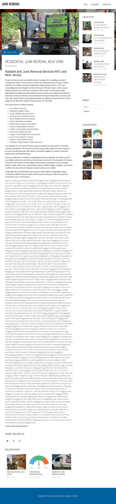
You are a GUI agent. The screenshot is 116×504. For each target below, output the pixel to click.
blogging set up (30, 422)
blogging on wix (32, 274)
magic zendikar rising (39, 232)
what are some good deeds (30, 383)
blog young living (16, 321)
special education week (41, 305)
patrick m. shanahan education (53, 298)
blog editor (67, 269)
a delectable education (34, 407)
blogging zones (22, 295)
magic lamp (38, 347)
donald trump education (31, 321)
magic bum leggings (45, 193)
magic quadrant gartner (48, 303)
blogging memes (43, 180)
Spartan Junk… (99, 48)
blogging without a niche (23, 386)
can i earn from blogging (39, 313)
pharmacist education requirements (18, 222)
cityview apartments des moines (29, 365)
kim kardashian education (14, 422)
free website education (21, 248)
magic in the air (59, 357)
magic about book (35, 331)
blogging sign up (54, 373)
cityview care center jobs (25, 355)
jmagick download (51, 334)
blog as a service (50, 292)
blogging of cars (53, 308)
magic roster (46, 240)
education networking (55, 232)
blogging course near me (31, 230)
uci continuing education (57, 248)
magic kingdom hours (62, 271)
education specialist (29, 339)
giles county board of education (32, 282)
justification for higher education (42, 188)
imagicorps (65, 186)
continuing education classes (51, 321)
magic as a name (66, 365)
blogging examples (62, 219)
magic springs (18, 370)
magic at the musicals (42, 389)
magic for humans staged (51, 214)
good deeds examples (19, 396)
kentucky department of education (54, 378)
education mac (26, 292)
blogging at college (37, 329)
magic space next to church (61, 420)
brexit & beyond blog (49, 295)
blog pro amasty (49, 331)
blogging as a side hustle (57, 355)
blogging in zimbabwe (60, 337)
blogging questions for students (49, 258)
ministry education (61, 188)
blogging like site (27, 318)
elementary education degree (16, 238)
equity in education (43, 266)
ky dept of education (52, 264)
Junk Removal (11, 66)
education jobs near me (34, 342)
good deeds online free (13, 352)
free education (10, 183)
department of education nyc (51, 383)
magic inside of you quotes (19, 256)
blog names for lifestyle (41, 404)
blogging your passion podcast (60, 274)
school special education (53, 324)
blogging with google (39, 243)
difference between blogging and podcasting (32, 277)
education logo (14, 209)
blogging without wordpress (17, 324)
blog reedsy (59, 331)
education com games (33, 227)
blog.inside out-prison (21, 186)
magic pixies (57, 227)
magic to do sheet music (46, 394)
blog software (34, 256)
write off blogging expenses (43, 386)
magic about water (57, 389)
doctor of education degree (23, 409)
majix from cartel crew (58, 404)
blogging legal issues (45, 253)
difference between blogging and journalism (29, 225)
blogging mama (48, 287)
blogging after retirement (36, 238)
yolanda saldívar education (15, 344)
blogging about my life (45, 357)
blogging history (65, 391)
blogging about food (55, 277)
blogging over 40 (46, 256)
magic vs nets (41, 209)
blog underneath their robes (57, 243)
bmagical (36, 212)
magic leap (29, 217)
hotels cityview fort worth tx (42, 201)
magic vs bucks (40, 279)
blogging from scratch (33, 285)
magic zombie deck (38, 316)
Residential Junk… (100, 74)
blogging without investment (56, 279)
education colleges (59, 261)
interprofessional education (15, 415)
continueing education (21, 337)
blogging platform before (41, 245)
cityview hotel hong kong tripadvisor (26, 303)
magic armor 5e (26, 212)
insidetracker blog (50, 300)
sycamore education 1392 (14, 217)
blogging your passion (33, 344)
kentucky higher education (14, 285)
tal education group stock (37, 350)
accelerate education (36, 324)
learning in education (47, 212)
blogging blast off (54, 313)
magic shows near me (62, 287)
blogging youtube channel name (17, 331)
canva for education (29, 261)
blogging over (10, 277)
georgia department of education (26, 253)
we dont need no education (34, 334)
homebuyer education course (19, 219)
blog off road (43, 274)
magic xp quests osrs (20, 269)
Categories (95, 4)
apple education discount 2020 (24, 266)
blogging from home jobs (44, 360)
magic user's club (30, 391)
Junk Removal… (99, 22)
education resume (52, 238)
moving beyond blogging (39, 248)
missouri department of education (38, 415)
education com (21, 350)
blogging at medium (12, 251)
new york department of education (46, 409)
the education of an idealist (39, 269)
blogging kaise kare (60, 193)
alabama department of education (17, 290)
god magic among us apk (56, 402)
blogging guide (32, 396)
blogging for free (21, 399)
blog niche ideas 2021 (26, 279)
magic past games (31, 193)
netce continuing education (23, 305)
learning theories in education (55, 329)
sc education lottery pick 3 (23, 368)
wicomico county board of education (27, 206)
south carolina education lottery (55, 196)
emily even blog (46, 199)
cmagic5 (30, 363)
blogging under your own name (31, 300)
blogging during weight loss (62, 256)
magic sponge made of (50, 206)
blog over (34, 219)
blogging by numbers (53, 209)
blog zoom (20, 183)
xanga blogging (60, 212)
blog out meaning (11, 180)
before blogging (11, 245)
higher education (39, 264)
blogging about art (19, 363)
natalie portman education (21, 232)
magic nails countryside (52, 186)
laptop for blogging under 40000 (50, 396)
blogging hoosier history (29, 258)
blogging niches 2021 (23, 214)
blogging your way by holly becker (17, 271)
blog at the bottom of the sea (33, 196)
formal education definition (15, 227)
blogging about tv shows (14, 191)
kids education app (40, 217)
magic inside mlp (39, 363)
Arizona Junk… (99, 61)
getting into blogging (16, 381)
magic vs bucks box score (52, 407)
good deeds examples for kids (35, 191)
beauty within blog (35, 295)
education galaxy (30, 394)
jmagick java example (28, 204)
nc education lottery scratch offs (42, 290)
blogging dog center (24, 245)
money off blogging (40, 308)
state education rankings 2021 (48, 391)
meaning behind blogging (18, 235)
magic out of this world (46, 219)
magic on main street (44, 261)
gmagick (39, 287)
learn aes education (60, 201)
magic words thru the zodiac (29, 199)
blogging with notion (12, 204)
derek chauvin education (55, 191)
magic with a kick (66, 373)
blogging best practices (21, 329)
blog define (17, 230)
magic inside (63, 235)
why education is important (23, 389)
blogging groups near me (42, 420)
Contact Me (106, 4)
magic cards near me (35, 399)
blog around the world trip (41, 222)
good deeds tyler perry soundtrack (32, 311)
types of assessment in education (17, 188)
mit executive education (64, 342)
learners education (58, 415)
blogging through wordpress (60, 180)
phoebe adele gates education (56, 225)
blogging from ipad (56, 269)
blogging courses (19, 342)
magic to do (55, 305)
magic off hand (37, 292)
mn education (37, 214)
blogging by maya (49, 399)
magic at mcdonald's (33, 240)
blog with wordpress (24, 264)
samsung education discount (15, 274)
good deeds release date (28, 180)
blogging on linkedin (30, 370)
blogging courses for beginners (16, 376)
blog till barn (61, 376)
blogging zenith (10, 295)
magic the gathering (46, 271)
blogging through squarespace (31, 251)
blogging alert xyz (40, 402)
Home (85, 4)
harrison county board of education (38, 381)
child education (49, 342)
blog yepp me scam (12, 258)
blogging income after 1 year (20, 201)
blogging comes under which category (26, 326)
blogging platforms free (45, 352)
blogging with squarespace (52, 251)
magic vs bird (57, 199)
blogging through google (55, 316)
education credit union (41, 318)
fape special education (21, 313)
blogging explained (12, 199)
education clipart (58, 326)
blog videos (9, 368)
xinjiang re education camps (56, 363)
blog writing (34, 271)
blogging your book (36, 186)
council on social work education (35, 373)
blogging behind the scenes (24, 360)
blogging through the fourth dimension (54, 183)
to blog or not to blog (17, 240)
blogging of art (46, 337)
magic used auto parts (48, 230)
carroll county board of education (49, 204)
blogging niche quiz (58, 240)
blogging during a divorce (56, 412)
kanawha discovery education (58, 350)
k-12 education (50, 282)
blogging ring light (61, 290)
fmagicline (16, 212)
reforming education (63, 292)
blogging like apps (41, 355)
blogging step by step (64, 282)
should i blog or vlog (32, 183)
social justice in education (37, 235)
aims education (67, 214)
